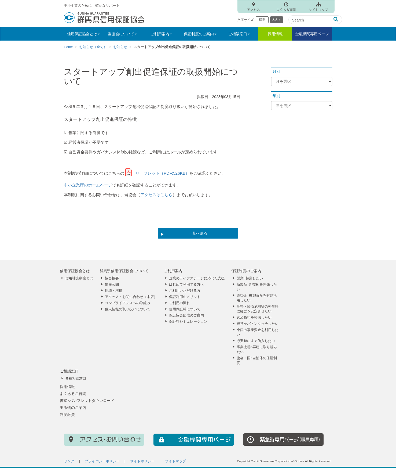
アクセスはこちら (156, 194)
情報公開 (112, 284)
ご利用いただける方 (184, 291)
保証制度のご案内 (246, 271)
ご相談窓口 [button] (239, 34)
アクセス (253, 10)
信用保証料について (184, 309)
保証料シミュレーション (188, 321)
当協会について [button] (122, 34)
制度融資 (67, 414)
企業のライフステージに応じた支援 (197, 278)
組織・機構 (113, 291)
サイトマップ (318, 10)
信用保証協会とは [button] (83, 34)
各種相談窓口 (75, 378)
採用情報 (275, 34)
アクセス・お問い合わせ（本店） (131, 297)
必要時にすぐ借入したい (256, 341)
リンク (69, 461)
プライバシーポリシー (102, 461)
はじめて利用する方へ (186, 284)
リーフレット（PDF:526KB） (162, 173)
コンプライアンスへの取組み (127, 303)
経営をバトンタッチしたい (257, 324)
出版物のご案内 (73, 407)
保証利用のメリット (184, 297)
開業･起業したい (250, 278)
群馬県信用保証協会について (124, 271)
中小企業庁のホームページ (88, 185)
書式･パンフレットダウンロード (87, 400)
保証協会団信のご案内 (186, 315)
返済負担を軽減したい (254, 317)
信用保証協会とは (75, 271)
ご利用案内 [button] (161, 34)
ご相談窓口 (69, 371)
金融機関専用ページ (312, 34)
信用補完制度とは (79, 278)
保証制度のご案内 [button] (200, 34)
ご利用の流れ (179, 303)
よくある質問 (286, 10)
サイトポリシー (142, 461)
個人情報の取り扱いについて (127, 309)
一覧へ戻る (198, 233)
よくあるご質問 (73, 393)
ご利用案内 (173, 271)
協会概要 (112, 278)
